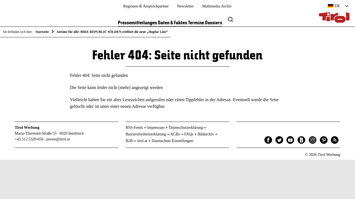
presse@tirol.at (58, 139)
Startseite (42, 32)
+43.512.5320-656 (29, 139)
